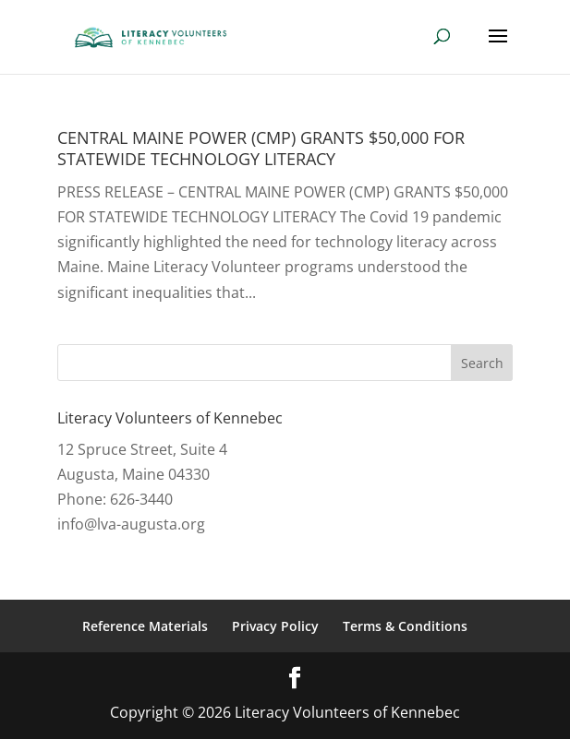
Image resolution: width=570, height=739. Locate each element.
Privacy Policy (275, 626)
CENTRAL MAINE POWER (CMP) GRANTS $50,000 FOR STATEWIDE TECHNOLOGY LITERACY (261, 148)
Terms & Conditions (405, 626)
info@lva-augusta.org (131, 524)
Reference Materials (145, 626)
